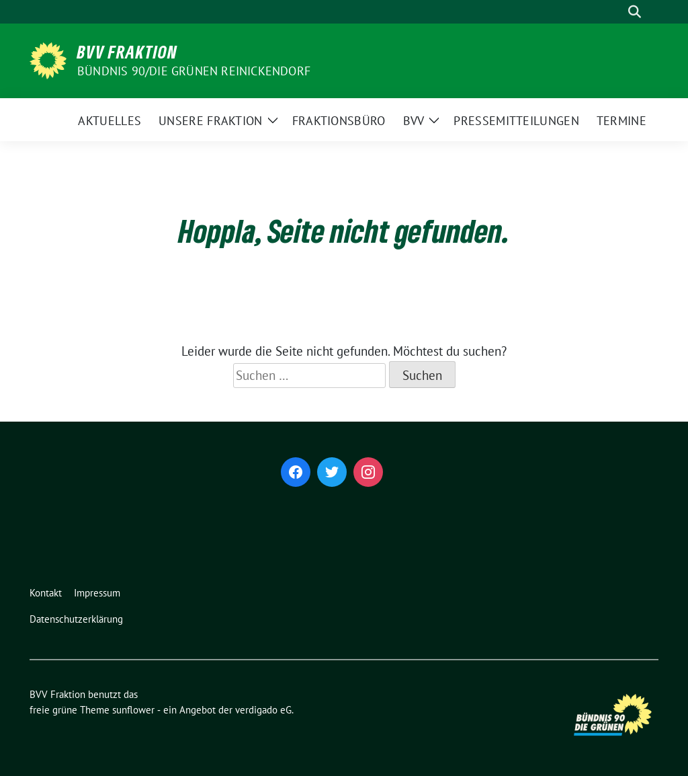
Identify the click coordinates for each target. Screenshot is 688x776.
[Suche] (615, 12)
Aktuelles (109, 120)
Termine (621, 120)
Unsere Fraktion (211, 120)
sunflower (133, 709)
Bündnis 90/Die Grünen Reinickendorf (193, 71)
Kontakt (46, 592)
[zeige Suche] (634, 12)
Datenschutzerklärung (76, 619)
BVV (414, 120)
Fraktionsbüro (339, 120)
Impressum (97, 592)
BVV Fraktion (127, 52)
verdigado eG (263, 709)
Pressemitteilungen (516, 120)
